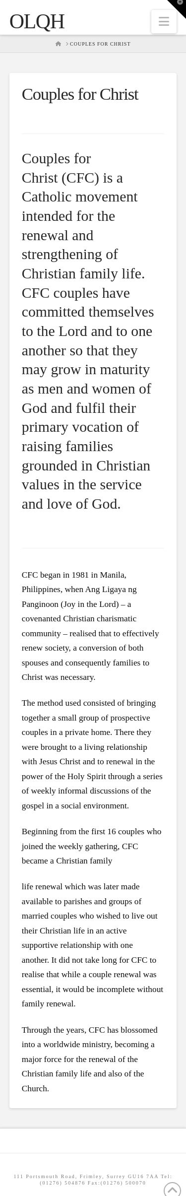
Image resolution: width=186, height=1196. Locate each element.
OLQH (36, 21)
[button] (164, 21)
